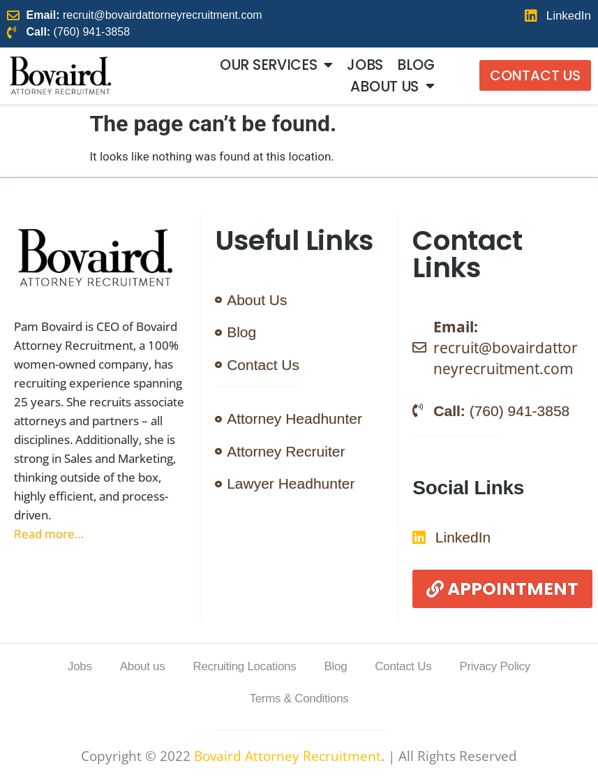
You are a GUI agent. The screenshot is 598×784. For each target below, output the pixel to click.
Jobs (365, 65)
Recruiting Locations (244, 666)
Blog (416, 65)
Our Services (276, 64)
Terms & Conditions (299, 698)
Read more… (49, 534)
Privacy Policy (494, 666)
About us (392, 85)
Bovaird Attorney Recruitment (287, 756)
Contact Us (403, 666)
